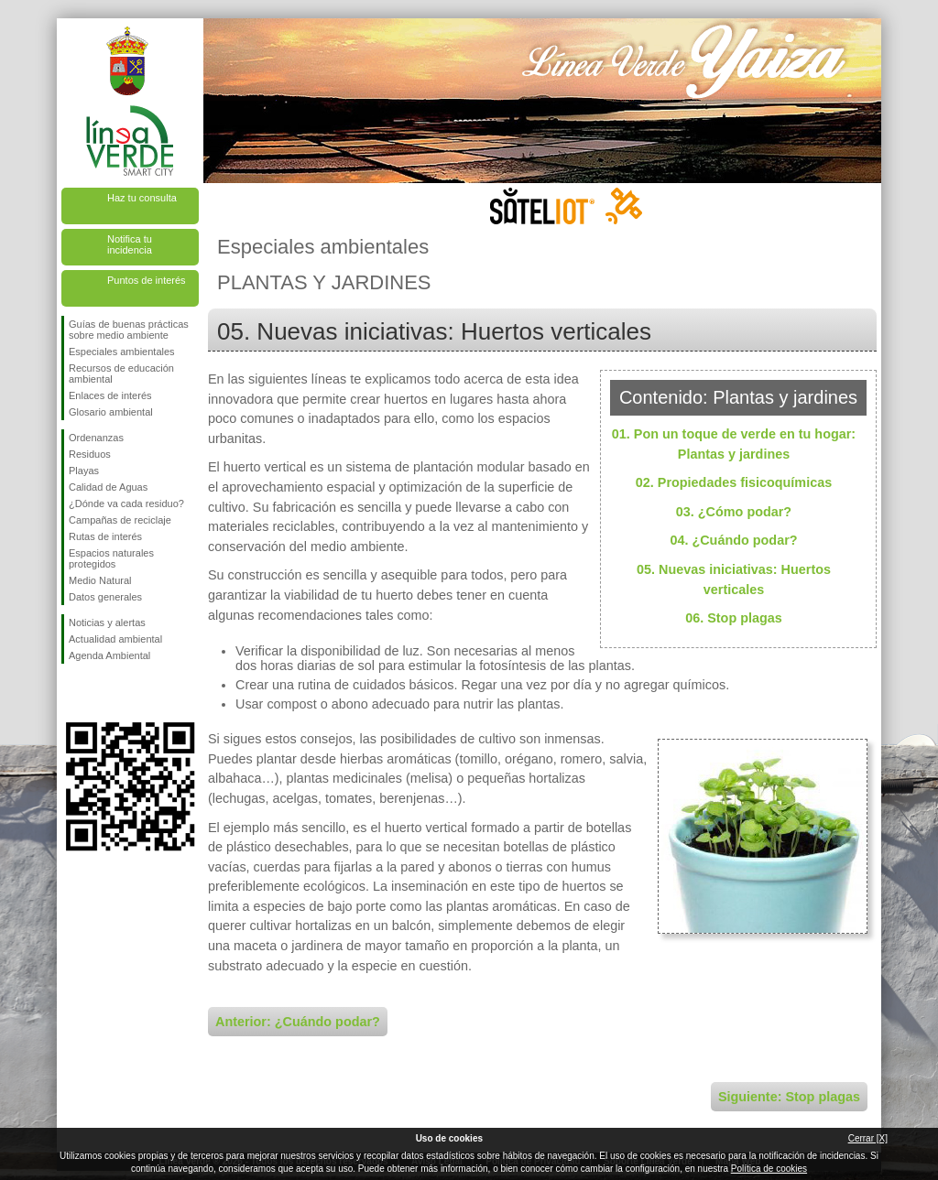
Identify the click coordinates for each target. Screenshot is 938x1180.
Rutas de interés (105, 536)
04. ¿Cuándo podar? (733, 540)
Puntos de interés (146, 280)
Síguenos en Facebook (72, 693)
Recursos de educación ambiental (121, 373)
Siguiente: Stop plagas (789, 1096)
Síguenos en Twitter (103, 693)
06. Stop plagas (733, 618)
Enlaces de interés (110, 395)
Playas (84, 470)
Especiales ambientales (122, 351)
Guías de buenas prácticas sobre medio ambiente (129, 330)
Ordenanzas (96, 437)
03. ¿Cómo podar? (733, 511)
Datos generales (105, 596)
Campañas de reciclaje (120, 519)
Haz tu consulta (142, 197)
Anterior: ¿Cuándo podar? (297, 1021)
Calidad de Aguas (108, 487)
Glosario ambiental (111, 411)
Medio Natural (100, 580)
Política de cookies (769, 1169)
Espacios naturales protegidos (111, 558)
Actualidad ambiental (115, 638)
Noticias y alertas (107, 622)
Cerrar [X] (868, 1138)
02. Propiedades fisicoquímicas (734, 482)
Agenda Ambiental (109, 655)
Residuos (90, 454)
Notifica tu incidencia (129, 244)
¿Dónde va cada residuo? (126, 503)
